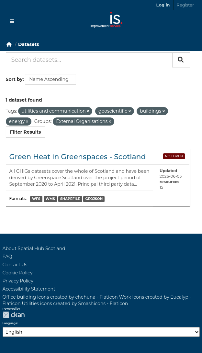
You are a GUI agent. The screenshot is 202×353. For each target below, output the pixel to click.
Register (185, 4)
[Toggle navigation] (11, 21)
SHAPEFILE (70, 199)
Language (10, 323)
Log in (163, 4)
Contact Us (15, 265)
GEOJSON (94, 199)
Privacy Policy (18, 281)
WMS (50, 199)
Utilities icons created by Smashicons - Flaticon (75, 303)
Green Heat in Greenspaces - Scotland (77, 156)
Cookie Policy (18, 273)
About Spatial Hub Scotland (34, 248)
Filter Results (25, 132)
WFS (36, 199)
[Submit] (181, 59)
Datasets (28, 44)
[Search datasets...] (89, 59)
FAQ (7, 256)
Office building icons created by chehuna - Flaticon (60, 297)
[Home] (9, 44)
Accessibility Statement (29, 289)
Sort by (14, 79)
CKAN (14, 314)
